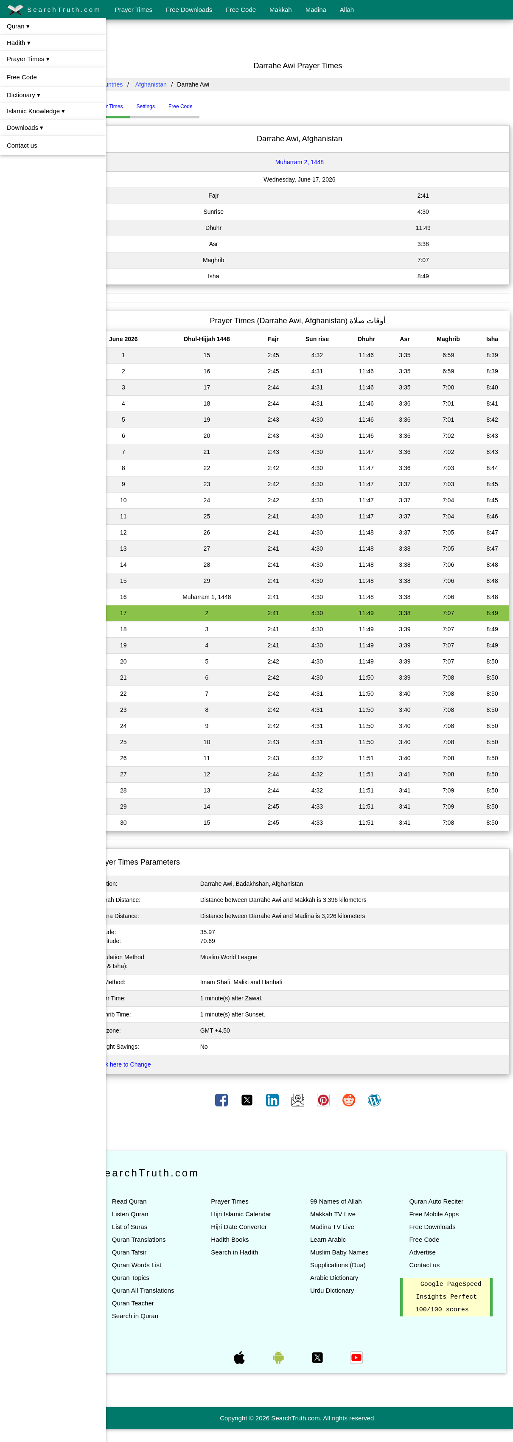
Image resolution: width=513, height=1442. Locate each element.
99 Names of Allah (347, 1201)
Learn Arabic (339, 1239)
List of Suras (153, 1226)
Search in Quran (158, 1315)
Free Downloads (189, 9)
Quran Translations (162, 1239)
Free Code (241, 9)
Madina (316, 9)
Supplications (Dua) (349, 1264)
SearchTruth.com (54, 10)
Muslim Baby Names (351, 1252)
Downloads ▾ (25, 127)
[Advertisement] (310, 39)
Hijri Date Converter (257, 1226)
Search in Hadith (252, 1252)
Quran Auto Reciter (442, 1201)
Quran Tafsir (152, 1252)
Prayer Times (133, 9)
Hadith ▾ (19, 42)
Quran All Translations (166, 1290)
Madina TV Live (344, 1226)
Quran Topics (154, 1277)
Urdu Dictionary (343, 1290)
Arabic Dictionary (346, 1277)
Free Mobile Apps (440, 1214)
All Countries (129, 84)
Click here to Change (146, 1064)
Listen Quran (153, 1214)
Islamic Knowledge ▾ (36, 111)
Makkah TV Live (344, 1214)
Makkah (280, 9)
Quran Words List (160, 1264)
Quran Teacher (156, 1303)
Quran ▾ (18, 26)
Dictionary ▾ (23, 94)
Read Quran (152, 1201)
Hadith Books (247, 1239)
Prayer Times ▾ (28, 58)
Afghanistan (174, 84)
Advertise (428, 1252)
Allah (347, 9)
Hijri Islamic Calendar (259, 1214)
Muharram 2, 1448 (311, 162)
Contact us (22, 145)
